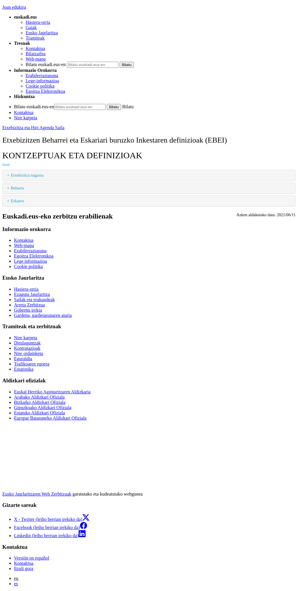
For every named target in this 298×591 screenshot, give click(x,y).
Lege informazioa (30, 261)
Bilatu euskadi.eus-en (46, 64)
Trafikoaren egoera (31, 363)
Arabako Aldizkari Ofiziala (39, 397)
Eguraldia (23, 358)
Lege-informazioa (42, 80)
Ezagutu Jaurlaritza (32, 294)
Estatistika (23, 369)
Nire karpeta (25, 117)
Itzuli (6, 165)
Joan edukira (14, 7)
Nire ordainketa (28, 353)
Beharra (17, 188)
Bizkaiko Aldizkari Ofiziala (39, 402)
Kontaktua (35, 48)
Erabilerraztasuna (42, 75)
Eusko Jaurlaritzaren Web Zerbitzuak (36, 493)
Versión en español (31, 557)
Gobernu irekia (28, 310)
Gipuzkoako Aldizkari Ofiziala (42, 407)
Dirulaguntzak (27, 342)
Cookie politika (40, 86)
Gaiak (31, 27)
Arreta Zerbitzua (29, 304)
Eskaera (17, 200)
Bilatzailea (35, 53)
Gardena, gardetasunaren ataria (43, 315)
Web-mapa (36, 58)
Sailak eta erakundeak (34, 299)
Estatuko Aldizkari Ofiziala (39, 412)
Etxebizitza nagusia (27, 175)
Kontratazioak (27, 348)
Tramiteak (35, 38)
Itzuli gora (23, 568)
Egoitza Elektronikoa (45, 91)
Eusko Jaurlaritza (42, 32)
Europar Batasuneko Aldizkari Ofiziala (50, 418)
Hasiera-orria (38, 22)
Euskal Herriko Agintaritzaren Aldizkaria (52, 391)
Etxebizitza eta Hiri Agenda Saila (33, 127)
